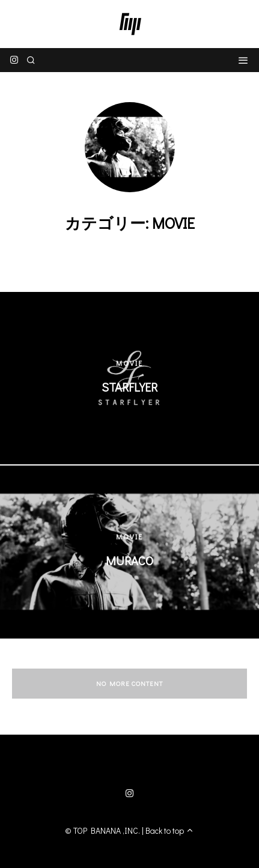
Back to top (169, 830)
